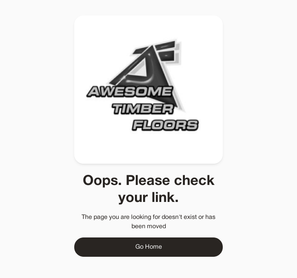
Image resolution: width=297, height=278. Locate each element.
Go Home (148, 247)
